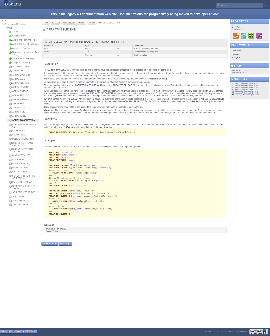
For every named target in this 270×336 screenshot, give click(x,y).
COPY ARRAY (17, 130)
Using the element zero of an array (23, 53)
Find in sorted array (19, 163)
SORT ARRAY (17, 200)
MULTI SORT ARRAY (20, 182)
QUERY (58, 96)
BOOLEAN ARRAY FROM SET (22, 125)
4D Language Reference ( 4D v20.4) (245, 91)
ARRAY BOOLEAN (19, 75)
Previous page (49, 248)
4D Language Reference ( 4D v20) (244, 83)
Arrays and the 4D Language (23, 44)
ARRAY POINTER (19, 99)
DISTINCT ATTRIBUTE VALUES (21, 150)
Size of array (16, 196)
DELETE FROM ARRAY (21, 139)
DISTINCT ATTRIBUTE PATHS (21, 144)
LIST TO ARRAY (18, 172)
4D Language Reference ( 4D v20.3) (245, 89)
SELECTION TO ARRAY (22, 192)
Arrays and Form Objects (22, 40)
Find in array (16, 159)
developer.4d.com (207, 14)
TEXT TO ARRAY (18, 204)
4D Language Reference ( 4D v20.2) (245, 87)
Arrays (9, 28)
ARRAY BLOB (17, 71)
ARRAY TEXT (17, 108)
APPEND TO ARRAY (20, 66)
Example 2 (50, 140)
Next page (65, 248)
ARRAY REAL (17, 103)
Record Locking (159, 79)
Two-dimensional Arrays (21, 58)
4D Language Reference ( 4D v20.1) (245, 85)
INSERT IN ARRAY (19, 167)
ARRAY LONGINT (19, 87)
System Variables (53, 236)
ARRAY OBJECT (18, 91)
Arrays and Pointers (19, 48)
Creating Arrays (18, 36)
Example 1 (50, 118)
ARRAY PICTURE (19, 95)
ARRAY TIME (17, 112)
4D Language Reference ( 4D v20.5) (245, 93)
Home (3, 20)
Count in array (17, 135)
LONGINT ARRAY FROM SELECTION (22, 177)
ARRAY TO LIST (18, 116)
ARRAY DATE (17, 79)
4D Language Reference (14, 24)
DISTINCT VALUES (19, 155)
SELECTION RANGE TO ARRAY (22, 187)
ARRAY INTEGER (19, 83)
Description (51, 64)
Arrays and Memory (19, 62)
